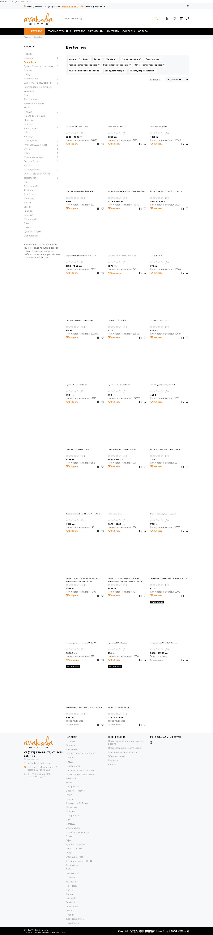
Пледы (27, 74)
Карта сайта (43, 930)
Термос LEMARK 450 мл (119, 707)
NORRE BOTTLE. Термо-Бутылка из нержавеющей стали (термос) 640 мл (125, 579)
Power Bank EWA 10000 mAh (163, 643)
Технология (42, 178)
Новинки (28, 54)
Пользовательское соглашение (124, 748)
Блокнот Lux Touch (158, 320)
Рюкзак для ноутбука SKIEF (162, 385)
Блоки (27, 251)
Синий (27, 206)
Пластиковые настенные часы (122, 256)
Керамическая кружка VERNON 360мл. (84, 707)
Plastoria (28, 190)
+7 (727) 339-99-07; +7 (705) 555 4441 (42, 6)
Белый (27, 202)
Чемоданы (29, 198)
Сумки (42, 149)
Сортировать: (155, 79)
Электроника (42, 78)
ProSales (42, 932)
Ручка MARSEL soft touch (119, 385)
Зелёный (28, 215)
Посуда (42, 111)
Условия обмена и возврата (122, 752)
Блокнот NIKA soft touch (77, 127)
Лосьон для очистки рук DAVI (80, 320)
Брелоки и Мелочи (34, 103)
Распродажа (30, 99)
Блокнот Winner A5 (116, 320)
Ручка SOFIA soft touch (118, 643)
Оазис (27, 223)
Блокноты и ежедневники (42, 82)
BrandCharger (31, 235)
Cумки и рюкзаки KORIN (37, 173)
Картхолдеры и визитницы (38, 87)
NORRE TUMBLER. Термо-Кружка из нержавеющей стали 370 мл (82, 579)
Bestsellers (30, 62)
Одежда (42, 58)
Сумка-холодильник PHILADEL (122, 449)
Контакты (112, 31)
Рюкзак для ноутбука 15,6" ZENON (81, 643)
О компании (95, 31)
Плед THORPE (156, 256)
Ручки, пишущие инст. (42, 144)
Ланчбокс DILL (115, 514)
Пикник (28, 70)
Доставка (128, 31)
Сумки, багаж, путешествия (42, 66)
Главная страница (59, 31)
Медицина (29, 120)
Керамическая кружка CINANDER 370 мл (169, 578)
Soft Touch (29, 194)
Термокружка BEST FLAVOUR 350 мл (83, 514)
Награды (28, 136)
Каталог (34, 31)
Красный (28, 211)
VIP (26, 132)
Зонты (27, 95)
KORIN (27, 165)
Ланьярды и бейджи (35, 116)
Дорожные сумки (33, 231)
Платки (27, 227)
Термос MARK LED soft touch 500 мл (166, 191)
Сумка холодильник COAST (78, 449)
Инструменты (42, 128)
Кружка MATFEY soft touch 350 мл (81, 256)
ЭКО (26, 182)
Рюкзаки (28, 124)
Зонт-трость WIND (158, 127)
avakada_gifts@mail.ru (93, 6)
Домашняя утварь (42, 157)
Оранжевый (30, 219)
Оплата (143, 31)
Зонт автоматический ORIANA (80, 191)
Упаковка (29, 91)
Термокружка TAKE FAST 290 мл (165, 449)
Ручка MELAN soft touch (76, 385)
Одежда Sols (42, 140)
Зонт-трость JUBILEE (117, 127)
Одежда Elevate (42, 169)
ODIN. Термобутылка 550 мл (163, 514)
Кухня (27, 107)
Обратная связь (116, 756)
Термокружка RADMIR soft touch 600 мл (126, 191)
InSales (62, 932)
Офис (42, 153)
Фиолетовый (30, 186)
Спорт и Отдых (42, 161)
